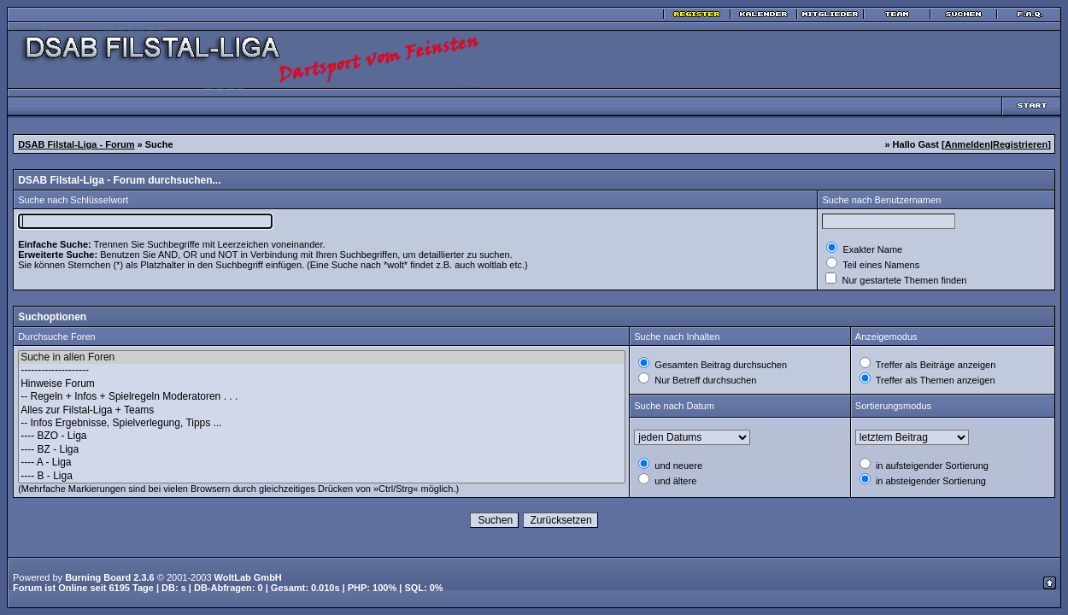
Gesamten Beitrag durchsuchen (719, 365)
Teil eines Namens (879, 265)
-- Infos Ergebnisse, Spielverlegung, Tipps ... (322, 423)
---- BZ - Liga (322, 449)
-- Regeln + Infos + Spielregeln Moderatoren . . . (322, 396)
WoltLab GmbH (248, 577)
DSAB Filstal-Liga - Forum (76, 144)
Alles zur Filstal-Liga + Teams (322, 410)
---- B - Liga (322, 476)
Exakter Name (871, 249)
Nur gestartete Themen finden (902, 280)
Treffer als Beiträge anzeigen (934, 365)
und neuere (677, 465)
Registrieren (1020, 144)
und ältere (674, 481)
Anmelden (967, 144)
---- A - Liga (322, 462)
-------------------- (322, 370)
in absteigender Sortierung (929, 481)
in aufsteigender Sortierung (931, 465)
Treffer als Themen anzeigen (934, 380)
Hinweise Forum (322, 384)
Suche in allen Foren (322, 357)
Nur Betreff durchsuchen (704, 380)
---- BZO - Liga (322, 436)
